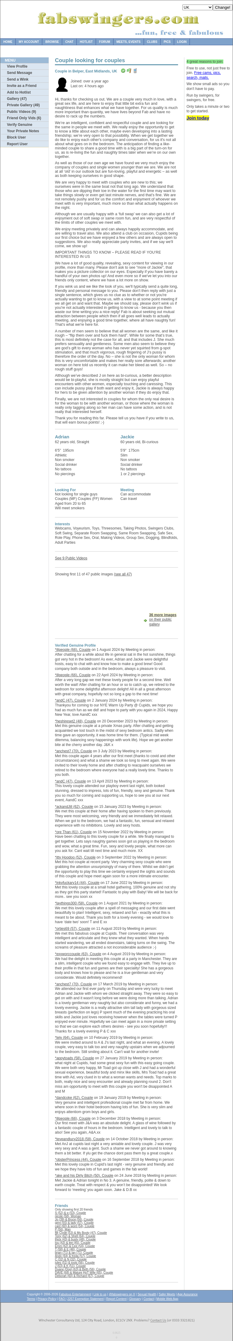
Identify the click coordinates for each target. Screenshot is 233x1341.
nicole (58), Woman (68, 1216)
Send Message (19, 73)
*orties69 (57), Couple (72, 929)
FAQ (62, 1299)
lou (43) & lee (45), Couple (72, 1242)
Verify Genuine (19, 125)
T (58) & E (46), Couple (70, 1249)
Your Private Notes (23, 131)
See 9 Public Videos (71, 558)
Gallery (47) (17, 99)
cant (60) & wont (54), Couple (74, 1226)
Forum (104, 41)
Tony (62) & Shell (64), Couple (75, 1236)
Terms (31, 1299)
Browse (52, 41)
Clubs (152, 41)
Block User (16, 137)
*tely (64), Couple (69, 1037)
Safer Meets (167, 1294)
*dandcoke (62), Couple (74, 1098)
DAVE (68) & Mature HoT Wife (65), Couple (84, 1272)
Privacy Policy (46, 1299)
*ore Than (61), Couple (73, 832)
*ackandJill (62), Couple (74, 807)
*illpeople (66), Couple (73, 650)
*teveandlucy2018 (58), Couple (80, 1139)
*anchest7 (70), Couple (73, 751)
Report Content (116, 1299)
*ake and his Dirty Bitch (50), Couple (84, 1175)
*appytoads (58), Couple (74, 1058)
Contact (148, 1299)
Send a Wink (17, 79)
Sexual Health (147, 1294)
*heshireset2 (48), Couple (75, 721)
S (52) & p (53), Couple (70, 1213)
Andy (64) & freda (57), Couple (75, 1256)
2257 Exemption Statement (85, 1299)
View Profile (17, 66)
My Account (29, 41)
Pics (167, 41)
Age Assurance (187, 1294)
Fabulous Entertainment (75, 1294)
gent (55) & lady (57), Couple (74, 1222)
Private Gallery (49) (23, 105)
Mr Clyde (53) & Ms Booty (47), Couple (81, 1232)
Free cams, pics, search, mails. (204, 75)
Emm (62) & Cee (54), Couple (75, 1246)
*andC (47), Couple (70, 700)
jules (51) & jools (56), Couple (75, 1262)
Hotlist (86, 41)
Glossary (135, 1299)
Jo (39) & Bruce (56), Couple (74, 1219)
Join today (198, 117)
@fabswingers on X (122, 1294)
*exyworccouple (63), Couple (78, 954)
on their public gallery (163, 619)
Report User (17, 144)
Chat (69, 41)
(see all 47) (123, 574)
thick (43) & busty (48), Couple (75, 1239)
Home (7, 41)
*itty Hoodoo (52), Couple (75, 857)
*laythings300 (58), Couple (76, 903)
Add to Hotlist (19, 92)
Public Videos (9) (21, 112)
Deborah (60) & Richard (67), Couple (79, 1276)
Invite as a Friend (22, 86)
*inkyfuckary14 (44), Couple (77, 883)
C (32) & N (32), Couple (71, 1259)
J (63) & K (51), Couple (70, 1266)
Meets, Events (128, 41)
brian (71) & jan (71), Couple (74, 1252)
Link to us (100, 1294)
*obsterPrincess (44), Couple (78, 1159)
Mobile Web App (167, 1299)
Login (182, 41)
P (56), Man (63, 1229)
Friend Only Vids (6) (24, 118)
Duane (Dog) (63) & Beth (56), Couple (80, 1269)
